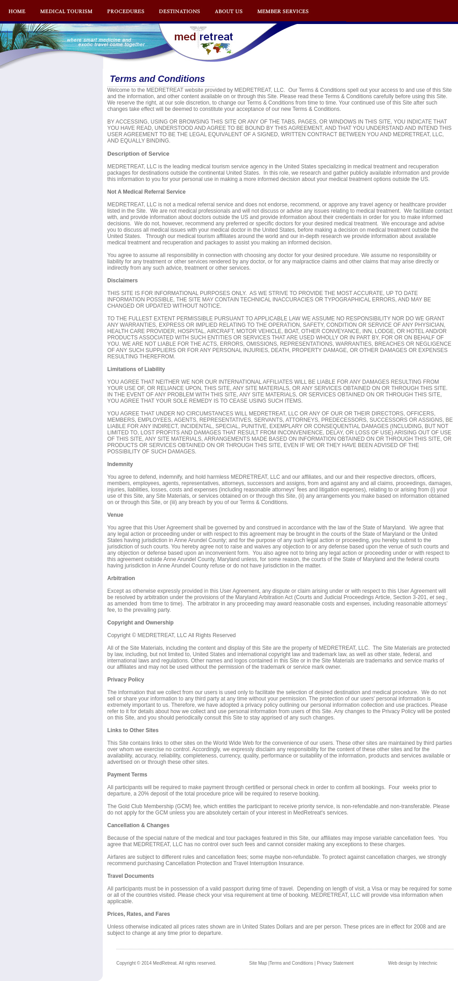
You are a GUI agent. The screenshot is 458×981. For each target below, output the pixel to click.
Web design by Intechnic (412, 963)
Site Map (258, 963)
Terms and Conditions (291, 963)
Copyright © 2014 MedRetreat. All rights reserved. (166, 963)
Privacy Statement (335, 963)
